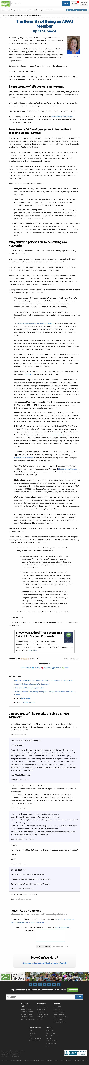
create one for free (62, 928)
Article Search (41, 1009)
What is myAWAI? (34, 1041)
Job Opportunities (51, 1041)
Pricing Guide (41, 1012)
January (12, 15)
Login (47, 1046)
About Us (29, 10)
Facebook (27, 667)
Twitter (37, 667)
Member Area (50, 1031)
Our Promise (57, 1009)
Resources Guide (42, 1007)
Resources (20, 10)
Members (49, 10)
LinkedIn (57, 667)
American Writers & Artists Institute (24, 1061)
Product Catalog (26, 1009)
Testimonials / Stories (60, 1017)
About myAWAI (50, 1033)
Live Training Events (27, 1017)
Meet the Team (59, 1014)
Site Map (68, 1061)
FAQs (30, 1036)
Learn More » (33, 650)
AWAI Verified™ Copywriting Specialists (29, 688)
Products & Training (8, 10)
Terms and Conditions (52, 1061)
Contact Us (32, 1033)
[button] (75, 3)
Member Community (52, 1036)
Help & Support (39, 10)
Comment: (29, 930)
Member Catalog (51, 1043)
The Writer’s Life (29, 702)
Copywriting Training (27, 1012)
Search (66, 3)
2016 (6, 15)
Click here (28, 374)
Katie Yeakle (25, 698)
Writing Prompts (42, 1017)
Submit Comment (43, 947)
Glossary (40, 1019)
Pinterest (47, 667)
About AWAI (57, 1007)
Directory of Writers (60, 1022)
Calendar (48, 1038)
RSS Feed (76, 1061)
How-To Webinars (42, 1014)
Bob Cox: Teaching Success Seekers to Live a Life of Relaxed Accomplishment (43, 680)
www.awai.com (56, 435)
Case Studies (58, 1019)
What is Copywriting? (35, 1038)
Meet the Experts (59, 1012)
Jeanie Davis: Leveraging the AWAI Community (32, 684)
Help (30, 1031)
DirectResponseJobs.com (23, 458)
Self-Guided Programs (28, 1014)
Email (66, 667)
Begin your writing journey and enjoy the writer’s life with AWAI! (44, 990)
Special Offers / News (28, 1019)
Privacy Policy (40, 1061)
